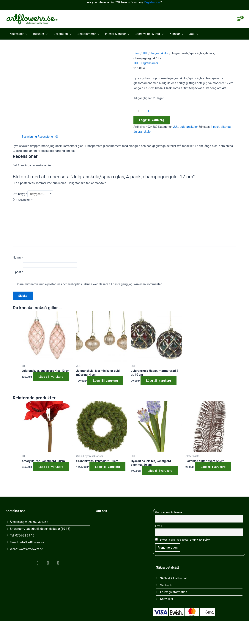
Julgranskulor (159, 53)
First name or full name (168, 512)
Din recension (23, 199)
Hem (136, 53)
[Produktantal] (141, 111)
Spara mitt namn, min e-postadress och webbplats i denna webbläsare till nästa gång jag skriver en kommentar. (89, 284)
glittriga (226, 127)
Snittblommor (88, 34)
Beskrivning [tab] (29, 136)
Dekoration (62, 34)
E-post (18, 272)
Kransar (177, 34)
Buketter (40, 34)
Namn (18, 257)
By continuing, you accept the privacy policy (182, 539)
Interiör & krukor (117, 34)
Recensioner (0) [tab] (48, 136)
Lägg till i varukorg (151, 120)
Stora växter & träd (149, 34)
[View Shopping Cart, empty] (238, 19)
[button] (25, 34)
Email (158, 526)
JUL (193, 34)
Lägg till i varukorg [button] (50, 376)
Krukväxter (18, 34)
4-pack (215, 127)
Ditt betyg (20, 194)
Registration (152, 2)
